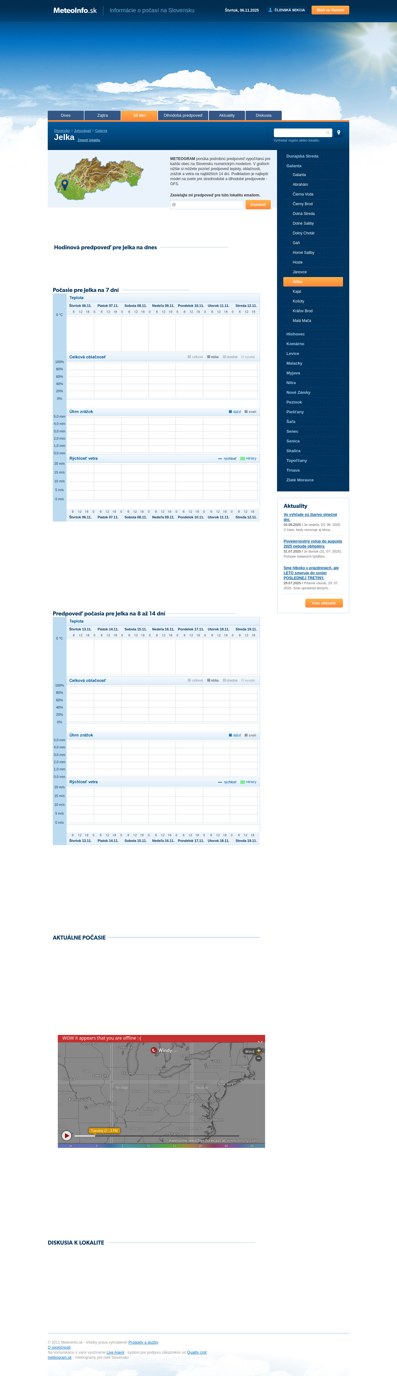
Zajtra (102, 115)
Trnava (293, 470)
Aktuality (227, 115)
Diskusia (264, 115)
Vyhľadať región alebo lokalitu (296, 140)
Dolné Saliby (303, 223)
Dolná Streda (304, 213)
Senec (292, 431)
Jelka (297, 282)
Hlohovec (295, 334)
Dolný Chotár (304, 233)
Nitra (291, 382)
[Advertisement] (198, 68)
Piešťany (295, 412)
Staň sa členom (330, 10)
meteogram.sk (60, 1357)
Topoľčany (296, 460)
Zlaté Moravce (300, 480)
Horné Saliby (303, 252)
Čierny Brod (303, 204)
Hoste (297, 262)
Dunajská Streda (302, 156)
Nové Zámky (298, 392)
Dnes (66, 115)
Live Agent (115, 1352)
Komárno (295, 343)
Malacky (294, 363)
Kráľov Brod (303, 311)
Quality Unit (197, 1352)
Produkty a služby (143, 1342)
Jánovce (300, 272)
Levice (292, 353)
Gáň (296, 243)
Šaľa (290, 421)
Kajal (297, 291)
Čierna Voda (303, 194)
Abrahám (300, 184)
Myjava (293, 373)
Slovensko (62, 130)
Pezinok (294, 402)
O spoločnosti (59, 1347)
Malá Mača (302, 321)
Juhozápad (82, 130)
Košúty (298, 301)
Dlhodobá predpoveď (183, 115)
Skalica (293, 450)
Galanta (101, 130)
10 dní (139, 115)
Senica (293, 441)
